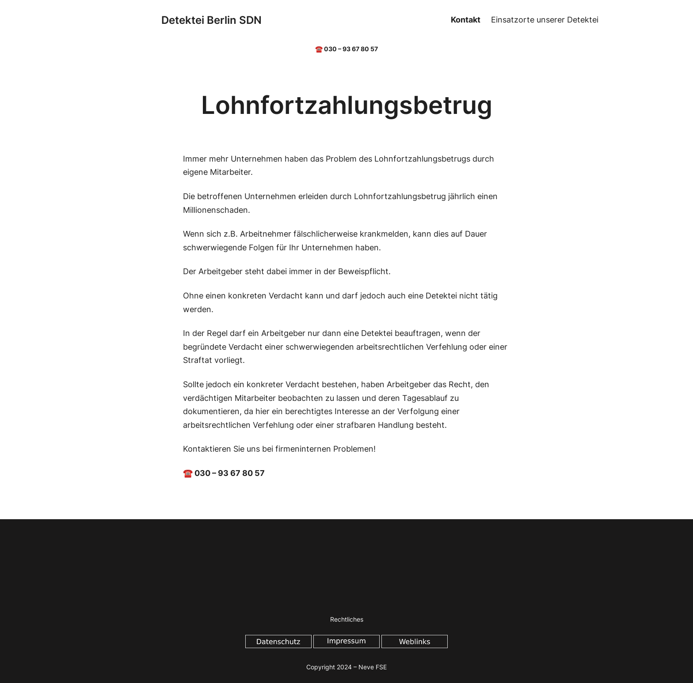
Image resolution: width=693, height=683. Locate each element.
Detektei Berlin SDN (211, 20)
